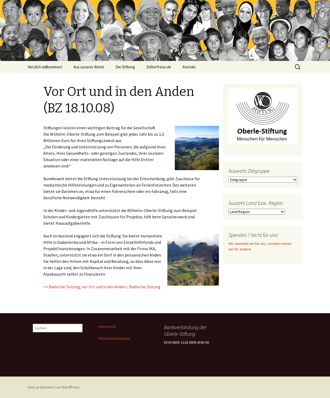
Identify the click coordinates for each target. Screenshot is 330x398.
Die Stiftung (125, 66)
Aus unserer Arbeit (89, 66)
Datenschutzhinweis (114, 338)
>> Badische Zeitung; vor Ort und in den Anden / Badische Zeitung (102, 286)
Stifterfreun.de (158, 66)
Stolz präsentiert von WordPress (54, 387)
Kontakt (189, 66)
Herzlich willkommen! (45, 66)
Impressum (107, 326)
